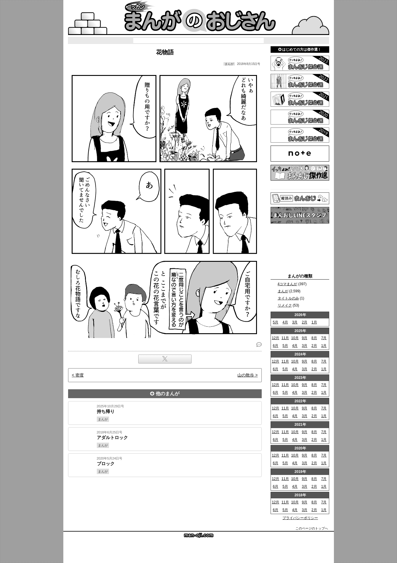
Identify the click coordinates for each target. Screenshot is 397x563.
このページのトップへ (311, 528)
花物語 (165, 52)
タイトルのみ (288, 298)
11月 (285, 338)
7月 (324, 338)
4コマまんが (288, 284)
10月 (294, 338)
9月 (304, 338)
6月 (275, 346)
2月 (304, 322)
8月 (314, 338)
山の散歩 (245, 375)
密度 (79, 375)
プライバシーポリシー (300, 518)
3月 (295, 322)
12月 (275, 338)
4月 (285, 322)
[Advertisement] (165, 497)
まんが (283, 291)
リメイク (285, 305)
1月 (314, 322)
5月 (275, 322)
